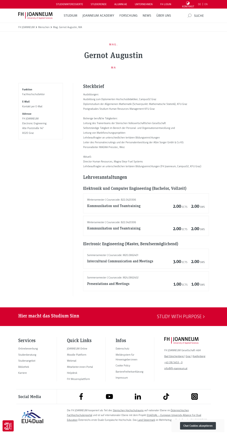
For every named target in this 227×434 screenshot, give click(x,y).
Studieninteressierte (69, 4)
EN (206, 4)
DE (199, 4)
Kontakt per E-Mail (32, 106)
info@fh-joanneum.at (175, 368)
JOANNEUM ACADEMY (98, 16)
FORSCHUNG (128, 16)
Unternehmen (144, 4)
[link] (32, 348)
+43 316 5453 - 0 (173, 362)
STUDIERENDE (99, 4)
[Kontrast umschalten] (188, 4)
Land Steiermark (146, 420)
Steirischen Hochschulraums (128, 410)
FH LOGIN (165, 4)
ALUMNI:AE (120, 4)
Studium (70, 16)
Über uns (163, 16)
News (147, 16)
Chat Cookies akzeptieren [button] (197, 425)
